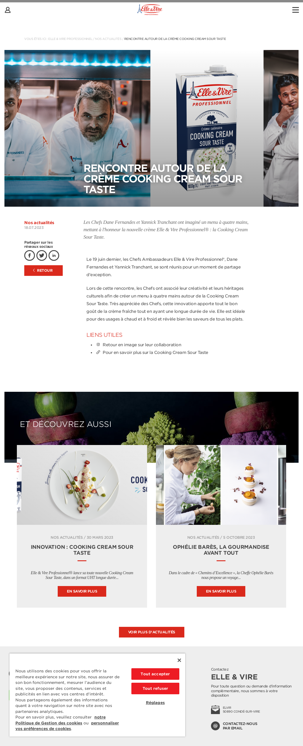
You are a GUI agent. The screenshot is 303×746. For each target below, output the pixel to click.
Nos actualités (108, 39)
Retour (43, 270)
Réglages (155, 702)
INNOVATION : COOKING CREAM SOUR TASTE (82, 550)
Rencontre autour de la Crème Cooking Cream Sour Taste (175, 39)
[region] (97, 695)
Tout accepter (155, 674)
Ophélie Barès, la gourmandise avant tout (221, 550)
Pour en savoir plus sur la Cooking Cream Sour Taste (151, 352)
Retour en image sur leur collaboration (138, 344)
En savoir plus (82, 591)
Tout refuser (155, 688)
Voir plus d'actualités (151, 632)
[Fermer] (179, 660)
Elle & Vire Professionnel (70, 39)
